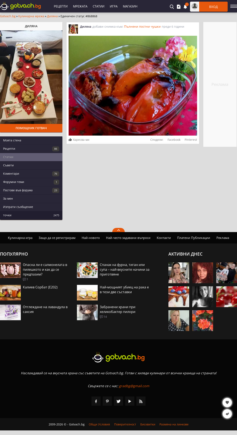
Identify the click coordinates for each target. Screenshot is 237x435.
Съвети (8, 165)
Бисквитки (147, 424)
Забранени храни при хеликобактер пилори (117, 309)
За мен (8, 198)
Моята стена (12, 140)
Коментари (31, 173)
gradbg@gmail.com (134, 386)
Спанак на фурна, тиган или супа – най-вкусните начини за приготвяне (124, 269)
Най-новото (91, 238)
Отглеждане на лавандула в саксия (45, 309)
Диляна (52, 16)
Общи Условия (99, 424)
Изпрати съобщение (18, 207)
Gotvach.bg (8, 16)
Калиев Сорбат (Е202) (40, 287)
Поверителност (125, 424)
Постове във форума (31, 190)
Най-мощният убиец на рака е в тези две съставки (124, 289)
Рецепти (61, 6)
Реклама (222, 238)
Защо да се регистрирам (57, 238)
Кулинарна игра (20, 238)
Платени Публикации (193, 238)
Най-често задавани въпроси (128, 238)
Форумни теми (31, 182)
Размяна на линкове (174, 424)
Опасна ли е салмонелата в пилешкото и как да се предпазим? (45, 269)
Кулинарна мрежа (31, 16)
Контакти (164, 238)
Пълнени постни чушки (142, 26)
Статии (98, 6)
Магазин (130, 6)
